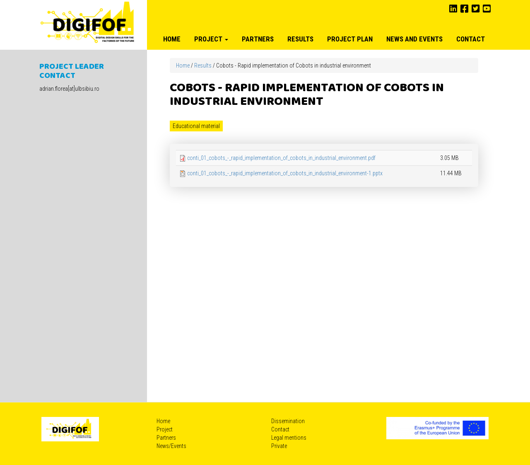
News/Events (171, 446)
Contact (470, 39)
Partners (258, 39)
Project (211, 39)
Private (279, 446)
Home (172, 39)
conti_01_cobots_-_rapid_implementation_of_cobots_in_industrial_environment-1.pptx (285, 173)
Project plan (350, 39)
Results (300, 39)
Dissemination (288, 421)
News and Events (414, 39)
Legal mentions (288, 437)
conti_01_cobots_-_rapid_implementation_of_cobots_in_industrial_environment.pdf (281, 158)
